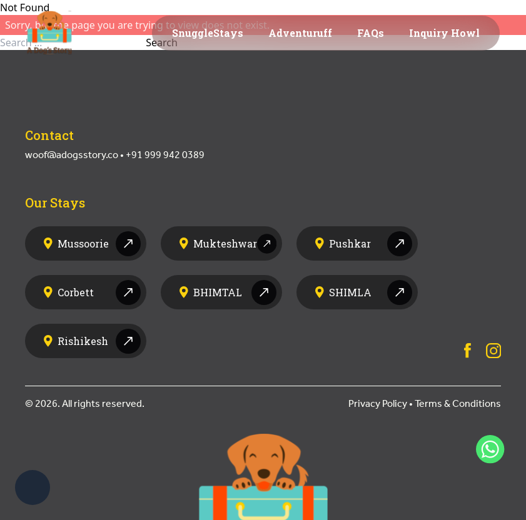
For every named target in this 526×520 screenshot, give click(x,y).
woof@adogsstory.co (71, 155)
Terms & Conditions (458, 403)
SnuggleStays (207, 32)
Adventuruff (300, 32)
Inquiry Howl (444, 32)
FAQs (370, 32)
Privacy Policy (377, 403)
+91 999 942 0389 (165, 155)
